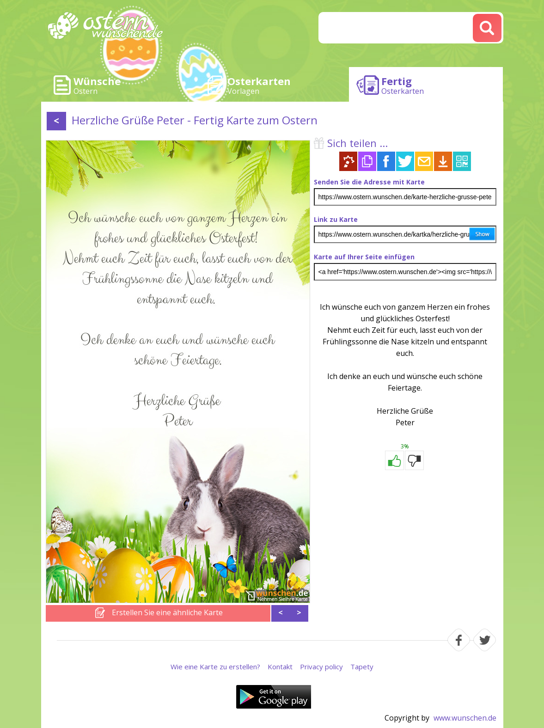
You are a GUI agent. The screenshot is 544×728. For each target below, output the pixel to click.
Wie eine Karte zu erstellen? (215, 666)
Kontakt (280, 666)
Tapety (361, 666)
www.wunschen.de (465, 718)
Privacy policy (321, 666)
